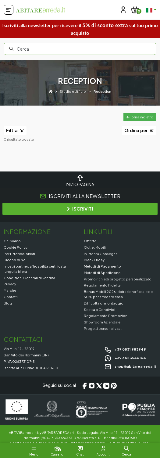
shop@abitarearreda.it (130, 366)
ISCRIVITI (80, 208)
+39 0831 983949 (125, 349)
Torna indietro (139, 117)
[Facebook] (84, 385)
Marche (10, 290)
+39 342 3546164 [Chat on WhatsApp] (125, 357)
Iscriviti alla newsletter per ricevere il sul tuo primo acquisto (80, 29)
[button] (126, 448)
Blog (8, 303)
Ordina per (139, 130)
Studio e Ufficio (73, 91)
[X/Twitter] (99, 385)
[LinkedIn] (106, 385)
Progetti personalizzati (103, 328)
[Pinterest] (113, 385)
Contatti (11, 296)
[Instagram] (91, 385)
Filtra (15, 130)
